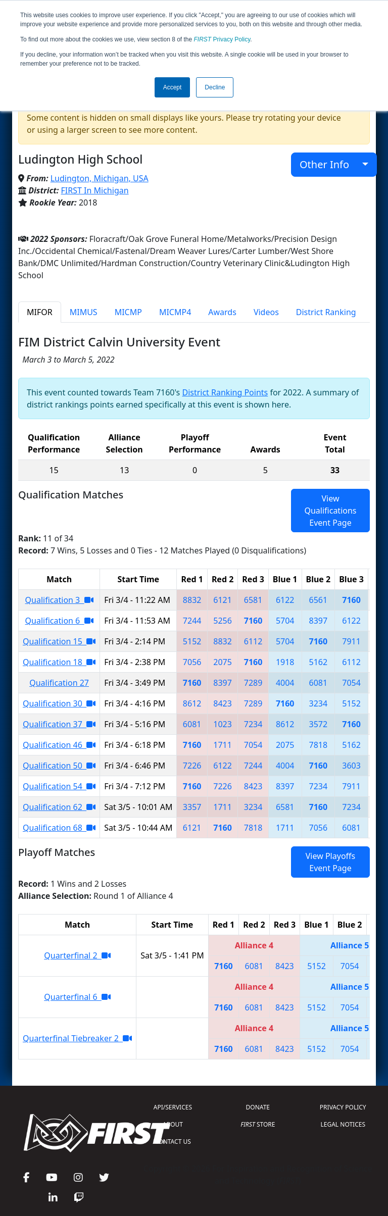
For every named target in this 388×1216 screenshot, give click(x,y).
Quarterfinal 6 (77, 996)
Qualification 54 (59, 786)
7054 (351, 682)
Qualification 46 (59, 744)
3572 (318, 724)
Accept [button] (172, 87)
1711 (222, 744)
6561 (318, 599)
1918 (285, 662)
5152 (192, 641)
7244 (192, 620)
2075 (222, 662)
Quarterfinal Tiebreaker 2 (77, 1038)
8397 (318, 620)
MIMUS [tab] (84, 312)
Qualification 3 (59, 599)
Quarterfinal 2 (77, 955)
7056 (192, 662)
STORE (257, 1124)
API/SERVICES (173, 1107)
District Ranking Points (225, 392)
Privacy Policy (222, 39)
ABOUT (173, 1124)
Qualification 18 (59, 662)
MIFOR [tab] (40, 312)
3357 (192, 807)
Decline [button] (215, 87)
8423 (222, 703)
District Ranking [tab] (326, 312)
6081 (318, 682)
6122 (285, 599)
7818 (318, 744)
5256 (222, 620)
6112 (253, 641)
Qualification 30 (59, 703)
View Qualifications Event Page (330, 510)
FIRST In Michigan (95, 190)
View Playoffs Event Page (330, 862)
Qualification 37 (59, 724)
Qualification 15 (59, 641)
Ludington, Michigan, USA (100, 178)
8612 (192, 703)
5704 (285, 620)
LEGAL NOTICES (343, 1124)
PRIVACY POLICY (343, 1107)
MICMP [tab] (128, 312)
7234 (253, 724)
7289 (253, 682)
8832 (192, 599)
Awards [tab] (222, 312)
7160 (351, 599)
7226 (192, 765)
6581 (253, 599)
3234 (318, 703)
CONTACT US (173, 1141)
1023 (222, 724)
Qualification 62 (59, 807)
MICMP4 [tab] (175, 312)
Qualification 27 (59, 682)
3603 (351, 765)
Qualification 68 (59, 827)
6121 (222, 599)
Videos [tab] (266, 312)
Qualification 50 (59, 765)
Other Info (330, 164)
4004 (285, 682)
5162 (318, 662)
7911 (351, 641)
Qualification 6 (59, 620)
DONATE (258, 1107)
